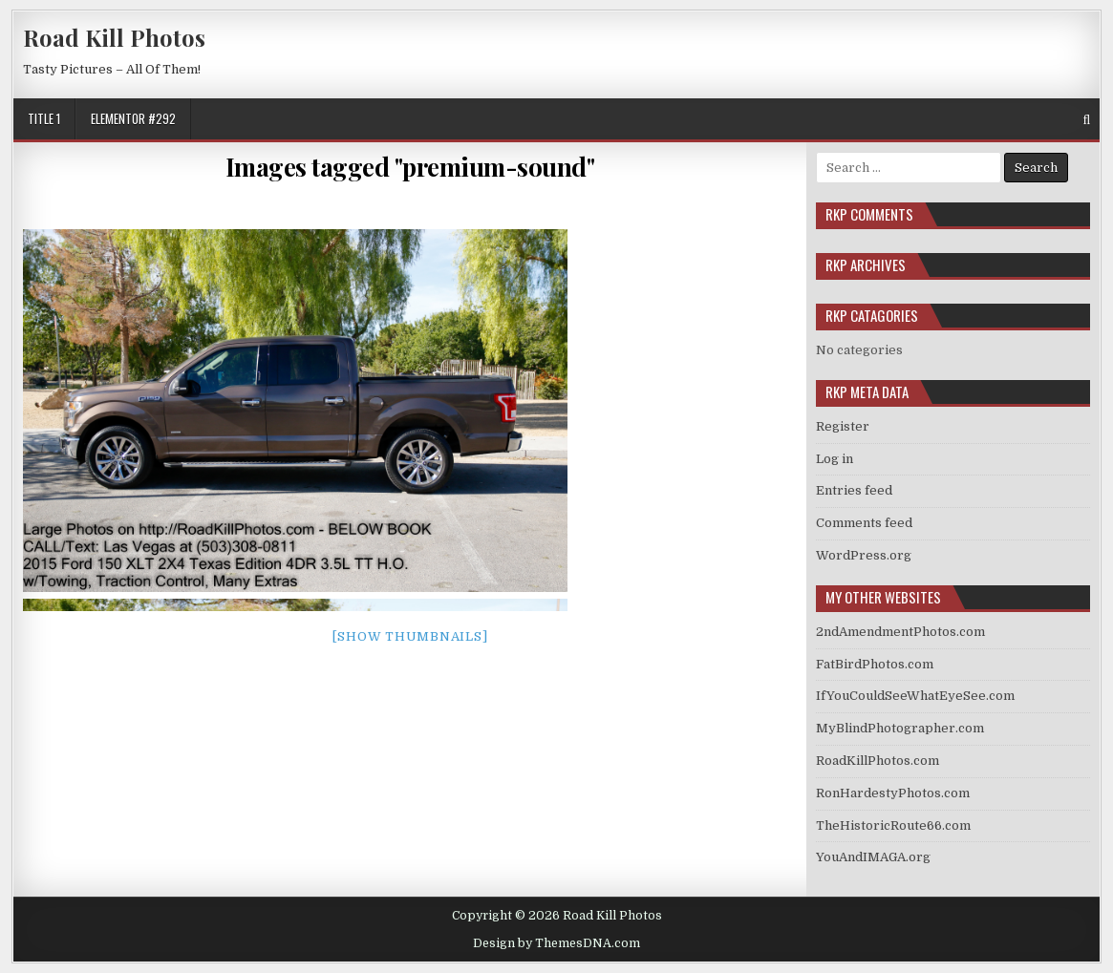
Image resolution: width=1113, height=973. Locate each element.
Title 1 (44, 118)
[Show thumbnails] (410, 636)
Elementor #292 (133, 118)
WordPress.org (863, 555)
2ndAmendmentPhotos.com (900, 631)
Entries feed (854, 490)
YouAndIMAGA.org (873, 857)
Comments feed (864, 523)
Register (842, 426)
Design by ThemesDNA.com (556, 943)
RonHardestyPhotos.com (893, 793)
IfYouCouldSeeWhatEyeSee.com (915, 695)
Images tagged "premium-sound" (410, 166)
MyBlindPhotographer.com (900, 728)
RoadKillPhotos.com (877, 760)
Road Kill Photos (114, 37)
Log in (834, 459)
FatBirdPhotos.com (874, 664)
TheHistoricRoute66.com (893, 825)
